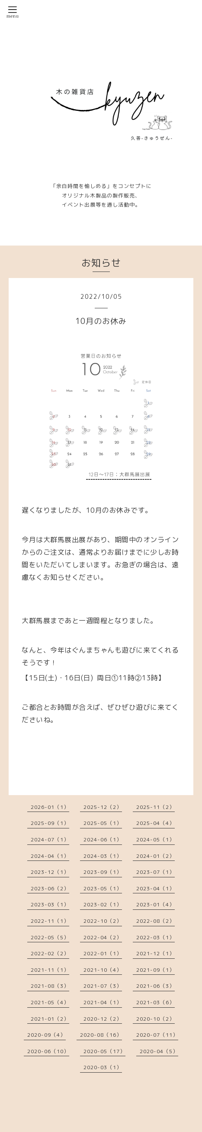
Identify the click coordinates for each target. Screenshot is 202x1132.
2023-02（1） (102, 904)
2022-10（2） (102, 921)
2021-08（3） (50, 986)
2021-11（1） (50, 970)
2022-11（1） (50, 921)
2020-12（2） (102, 1018)
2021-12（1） (155, 953)
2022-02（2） (50, 953)
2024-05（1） (155, 839)
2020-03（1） (102, 1067)
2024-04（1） (50, 856)
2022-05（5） (50, 937)
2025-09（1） (50, 823)
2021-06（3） (155, 986)
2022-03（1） (155, 937)
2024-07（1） (50, 839)
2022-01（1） (102, 953)
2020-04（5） (159, 1051)
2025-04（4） (155, 823)
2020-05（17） (104, 1051)
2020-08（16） (101, 1034)
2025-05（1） (102, 823)
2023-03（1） (50, 904)
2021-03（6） (155, 1002)
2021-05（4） (50, 1002)
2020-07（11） (157, 1034)
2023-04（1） (155, 888)
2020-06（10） (48, 1051)
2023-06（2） (50, 888)
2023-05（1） (102, 888)
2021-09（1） (155, 970)
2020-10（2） (155, 1018)
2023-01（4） (155, 904)
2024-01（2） (155, 856)
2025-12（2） (102, 807)
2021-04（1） (102, 1002)
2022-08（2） (155, 921)
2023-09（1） (102, 872)
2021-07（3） (102, 986)
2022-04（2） (102, 937)
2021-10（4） (102, 970)
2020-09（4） (46, 1034)
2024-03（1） (102, 856)
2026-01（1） (50, 807)
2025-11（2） (155, 807)
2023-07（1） (155, 872)
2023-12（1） (50, 872)
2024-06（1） (102, 839)
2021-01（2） (50, 1018)
